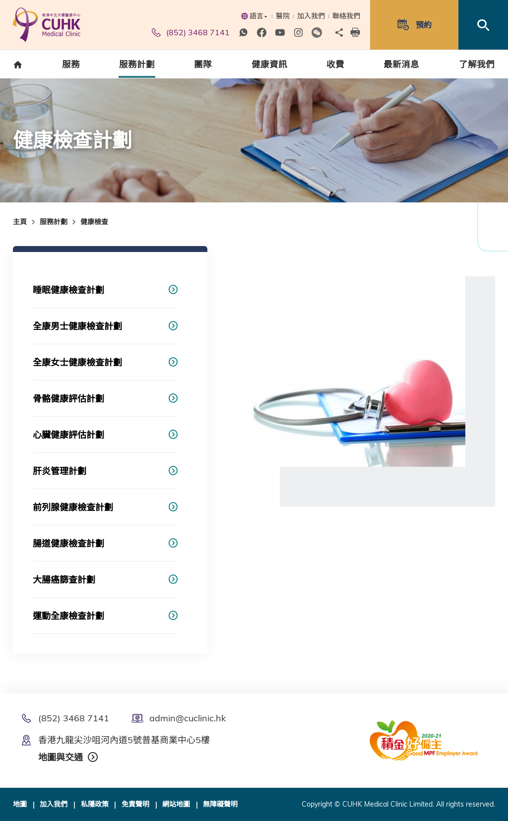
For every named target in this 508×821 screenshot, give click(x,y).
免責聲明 (135, 804)
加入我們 (311, 15)
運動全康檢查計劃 (68, 616)
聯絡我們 (346, 15)
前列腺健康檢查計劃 (73, 507)
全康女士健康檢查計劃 (77, 362)
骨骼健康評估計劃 (68, 398)
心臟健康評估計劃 (68, 435)
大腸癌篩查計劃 (64, 579)
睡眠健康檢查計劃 (68, 290)
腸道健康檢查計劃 (68, 543)
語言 (254, 15)
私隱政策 (95, 804)
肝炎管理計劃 (59, 471)
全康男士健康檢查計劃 (77, 326)
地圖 (20, 804)
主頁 (20, 221)
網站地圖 (176, 804)
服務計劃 (53, 221)
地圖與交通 (60, 757)
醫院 (283, 15)
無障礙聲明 (220, 804)
